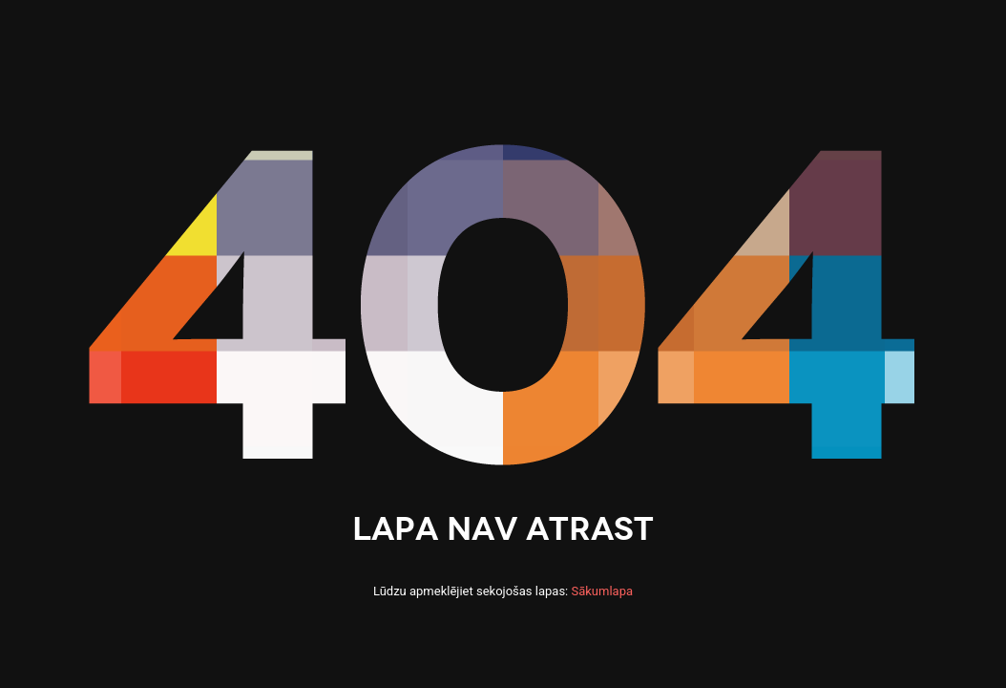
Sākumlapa (602, 591)
